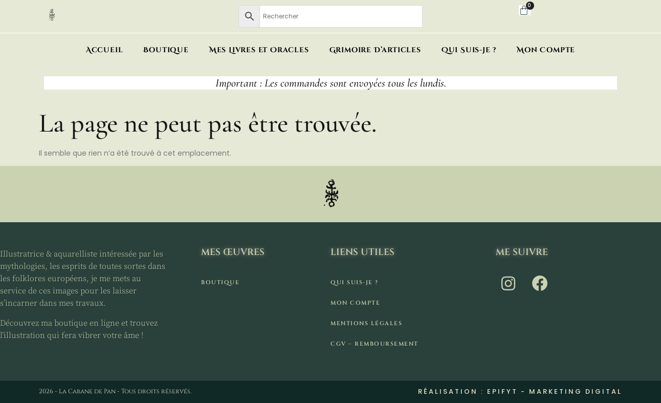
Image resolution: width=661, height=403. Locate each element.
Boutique (165, 50)
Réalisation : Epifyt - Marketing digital (520, 391)
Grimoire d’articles (375, 50)
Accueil (104, 50)
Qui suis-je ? (469, 50)
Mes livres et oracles (259, 50)
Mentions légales (366, 323)
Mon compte (546, 50)
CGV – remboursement (374, 344)
